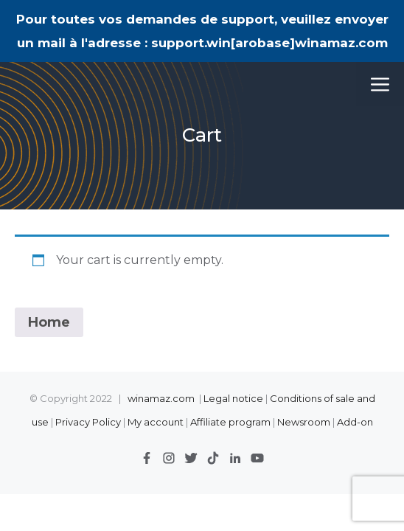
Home (49, 322)
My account (156, 422)
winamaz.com (161, 398)
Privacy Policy (89, 422)
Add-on (355, 422)
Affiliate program (230, 422)
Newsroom (303, 422)
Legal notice (233, 398)
